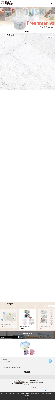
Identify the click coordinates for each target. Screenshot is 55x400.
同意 (27, 398)
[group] (27, 20)
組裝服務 (38, 337)
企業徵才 (51, 391)
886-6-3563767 (30, 384)
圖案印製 (2, 337)
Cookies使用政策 (27, 395)
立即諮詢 (27, 371)
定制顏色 (20, 337)
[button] (25, 31)
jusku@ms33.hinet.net (33, 387)
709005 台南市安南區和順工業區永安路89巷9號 (35, 382)
